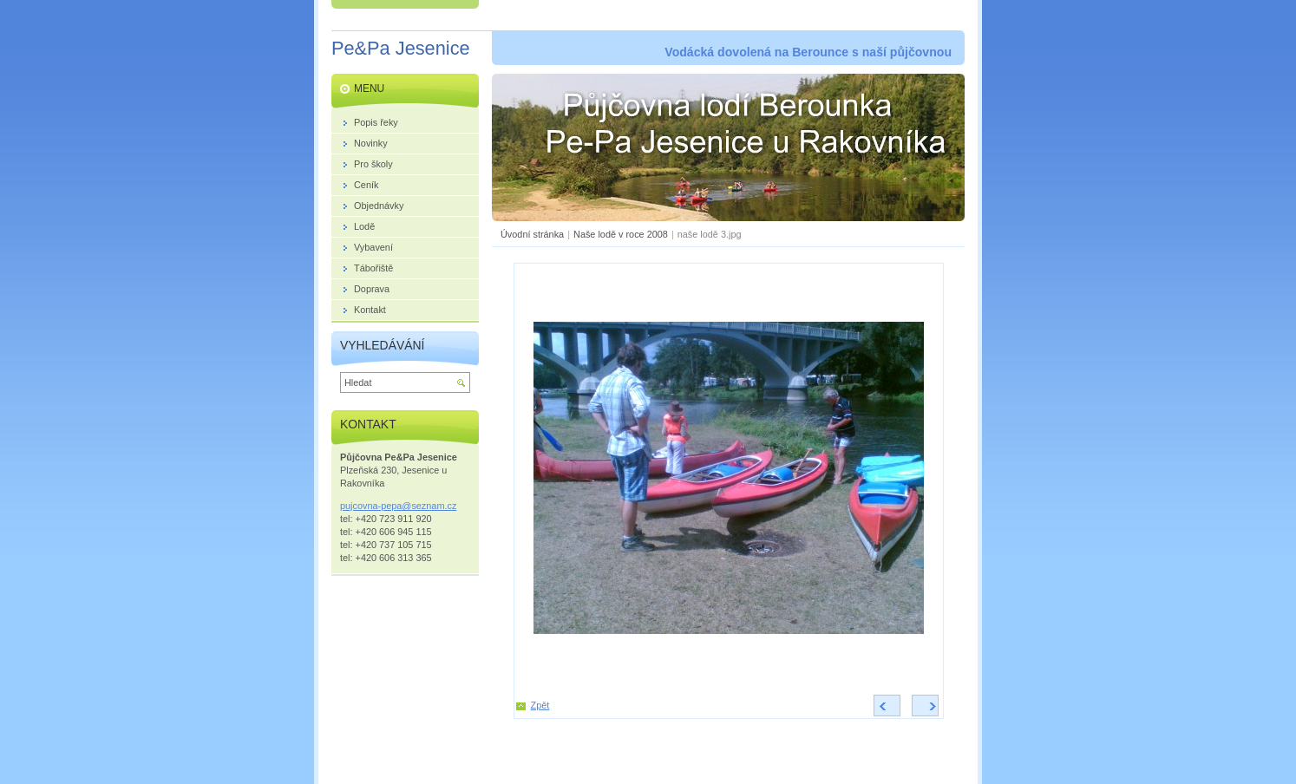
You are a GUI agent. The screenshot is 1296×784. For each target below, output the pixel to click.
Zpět (540, 705)
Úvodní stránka (532, 234)
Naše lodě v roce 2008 (620, 234)
